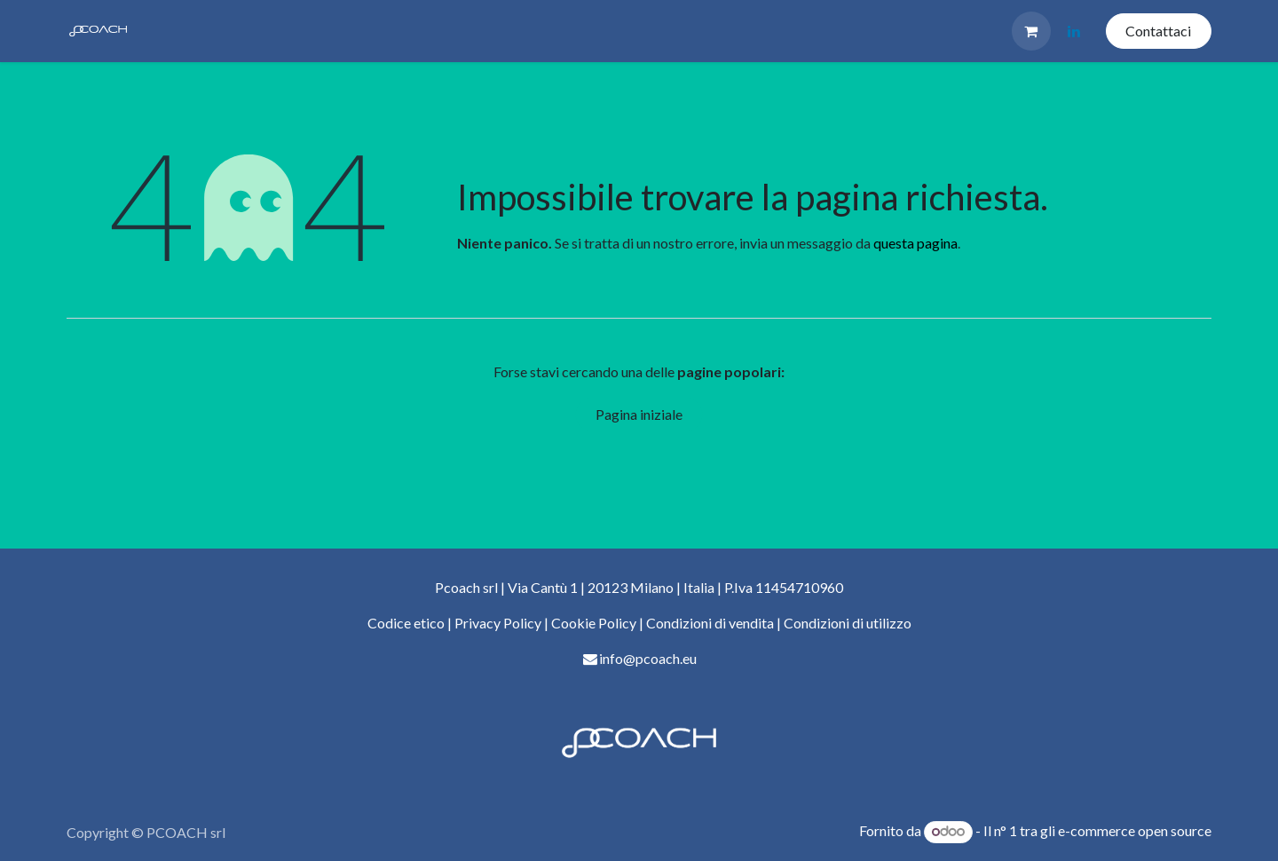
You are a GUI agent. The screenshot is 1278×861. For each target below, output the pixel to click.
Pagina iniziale (639, 414)
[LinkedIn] (1074, 31)
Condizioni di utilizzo (847, 622)
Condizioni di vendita (710, 622)
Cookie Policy (595, 622)
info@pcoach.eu (648, 658)
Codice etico (406, 622)
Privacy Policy (497, 622)
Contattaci (1158, 30)
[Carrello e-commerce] (1031, 31)
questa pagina (915, 242)
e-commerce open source (1134, 830)
